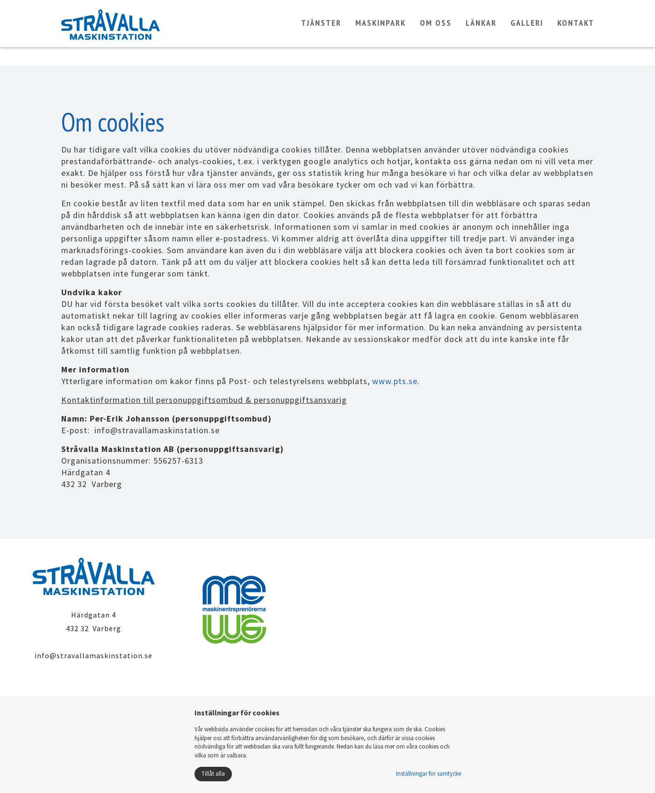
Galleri (527, 31)
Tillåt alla (213, 774)
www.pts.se (394, 381)
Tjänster (321, 31)
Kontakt (575, 31)
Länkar (481, 31)
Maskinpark (380, 31)
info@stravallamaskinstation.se (93, 655)
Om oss (436, 31)
